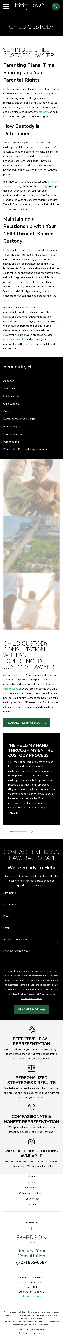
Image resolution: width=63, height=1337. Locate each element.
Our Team (31, 1182)
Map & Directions (31, 1296)
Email (6, 928)
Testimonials (31, 1198)
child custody (10, 688)
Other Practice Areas (31, 1193)
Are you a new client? (15, 939)
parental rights (17, 339)
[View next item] (32, 831)
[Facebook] (31, 1228)
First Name (9, 893)
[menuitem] (31, 381)
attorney (42, 112)
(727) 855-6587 (31, 1262)
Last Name (9, 904)
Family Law (31, 1187)
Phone (7, 916)
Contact (31, 1204)
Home (31, 1176)
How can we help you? (16, 951)
